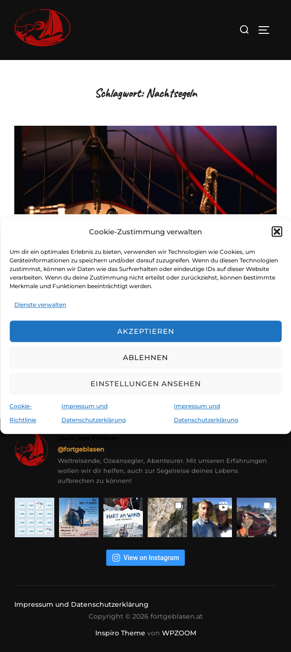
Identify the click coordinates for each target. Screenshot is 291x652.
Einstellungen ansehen (145, 383)
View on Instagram (145, 557)
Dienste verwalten (40, 304)
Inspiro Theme (120, 633)
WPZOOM (179, 633)
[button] (276, 231)
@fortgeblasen (81, 449)
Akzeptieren (145, 331)
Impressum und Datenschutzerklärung (81, 604)
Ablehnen (145, 357)
